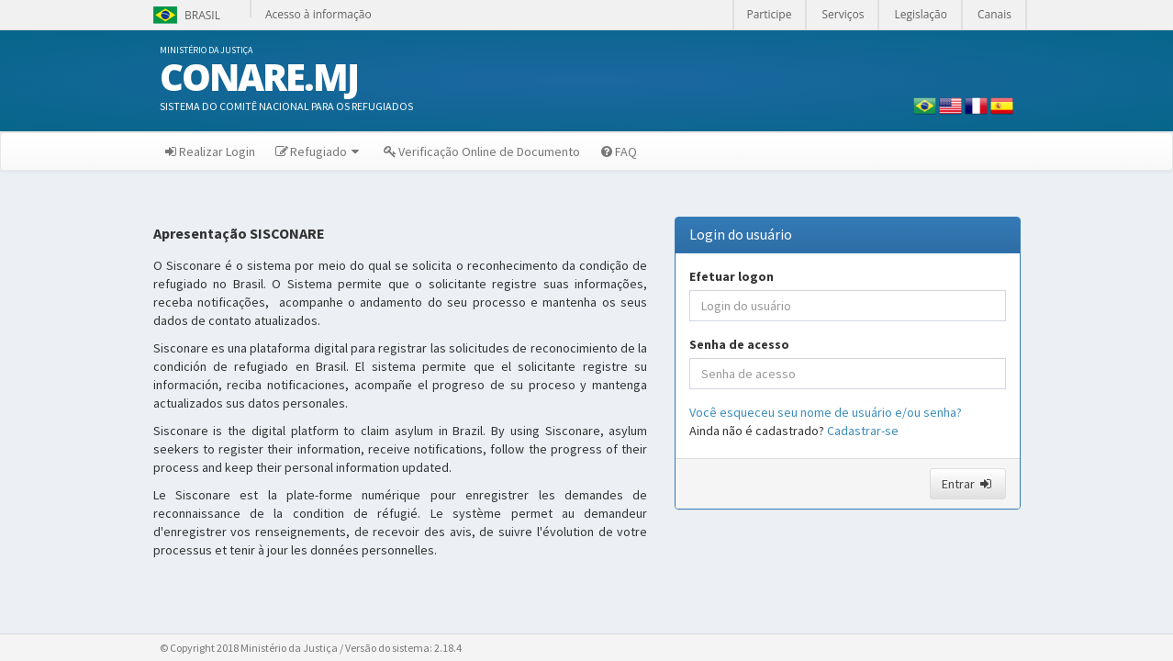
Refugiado (318, 151)
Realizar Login (208, 151)
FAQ (617, 151)
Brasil (184, 15)
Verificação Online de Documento (481, 151)
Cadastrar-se (863, 430)
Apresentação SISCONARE (239, 234)
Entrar (968, 484)
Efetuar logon (731, 276)
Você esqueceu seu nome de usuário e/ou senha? (825, 412)
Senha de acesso (739, 344)
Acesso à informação (318, 14)
